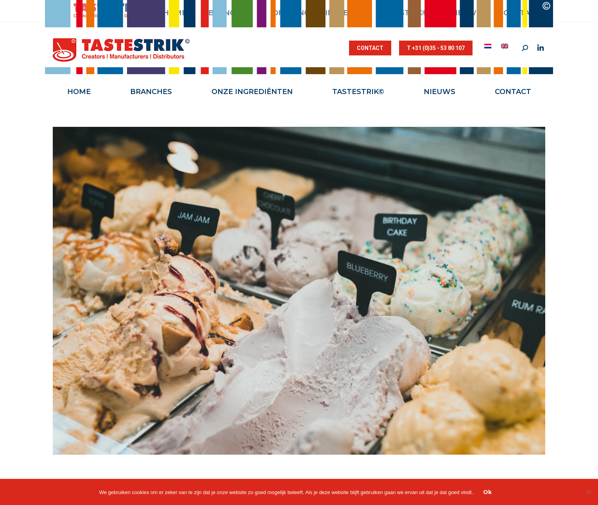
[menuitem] (488, 46)
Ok (487, 492)
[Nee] (588, 492)
